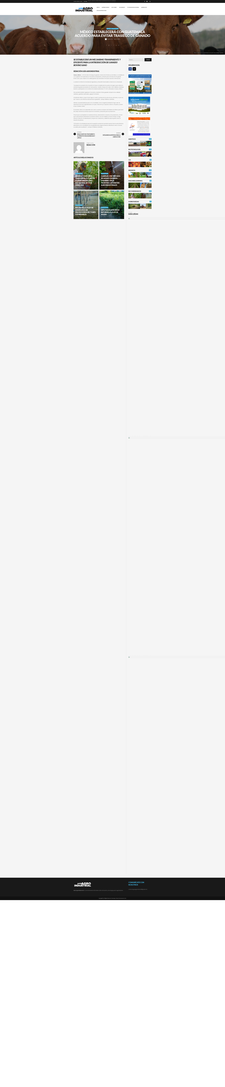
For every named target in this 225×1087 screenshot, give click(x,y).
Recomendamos (115, 28)
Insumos (131, 170)
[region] (140, 84)
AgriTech (109, 28)
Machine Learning (135, 181)
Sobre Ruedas (133, 201)
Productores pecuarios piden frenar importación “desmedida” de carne (102, 1)
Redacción (110, 39)
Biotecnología (134, 149)
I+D (129, 160)
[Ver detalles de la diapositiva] (140, 84)
